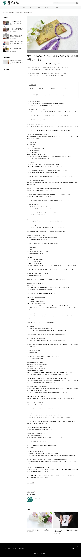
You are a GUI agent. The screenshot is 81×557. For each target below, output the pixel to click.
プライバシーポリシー (12, 548)
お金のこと (48, 7)
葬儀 (24, 7)
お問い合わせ (21, 548)
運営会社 (4, 548)
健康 (39, 7)
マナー (28, 482)
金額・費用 (32, 482)
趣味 (57, 7)
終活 (31, 7)
